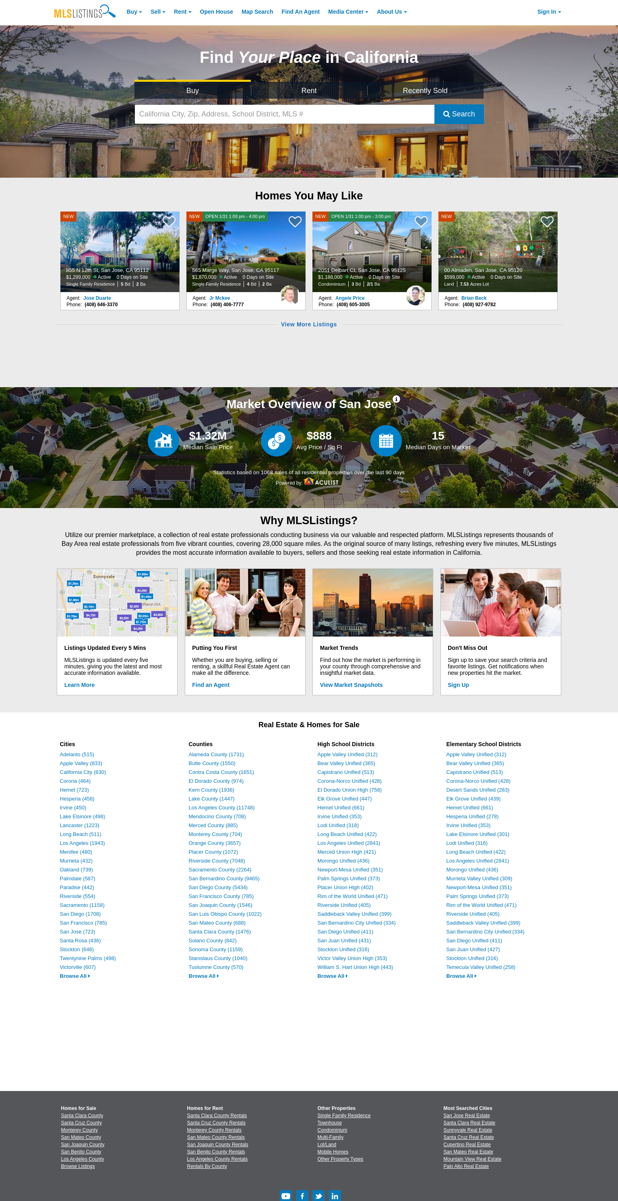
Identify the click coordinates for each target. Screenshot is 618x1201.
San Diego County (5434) (218, 887)
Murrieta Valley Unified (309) (479, 878)
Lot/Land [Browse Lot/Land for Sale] (327, 1144)
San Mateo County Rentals (216, 1137)
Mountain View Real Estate (473, 1159)
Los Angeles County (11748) (222, 808)
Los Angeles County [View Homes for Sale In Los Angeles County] (82, 1159)
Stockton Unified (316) (344, 949)
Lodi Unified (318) (338, 825)
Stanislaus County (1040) (218, 958)
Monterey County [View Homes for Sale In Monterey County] (79, 1130)
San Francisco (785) (83, 923)
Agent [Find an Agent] (301, 11)
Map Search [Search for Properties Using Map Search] (257, 11)
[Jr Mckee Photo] (290, 292)
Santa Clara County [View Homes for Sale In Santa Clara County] (82, 1115)
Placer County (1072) (213, 852)
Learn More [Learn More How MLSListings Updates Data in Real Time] (79, 685)
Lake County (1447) (212, 799)
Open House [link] (216, 11)
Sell (156, 11)
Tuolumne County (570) (216, 967)
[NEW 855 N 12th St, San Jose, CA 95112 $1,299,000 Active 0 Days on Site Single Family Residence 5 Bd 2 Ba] (120, 252)
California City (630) (83, 772)
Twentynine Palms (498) (88, 958)
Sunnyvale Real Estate (468, 1130)
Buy (132, 11)
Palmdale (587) (77, 878)
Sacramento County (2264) (220, 870)
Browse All (75, 976)
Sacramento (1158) (82, 905)
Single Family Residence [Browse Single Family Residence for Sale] (344, 1115)
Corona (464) (75, 781)
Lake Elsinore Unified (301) (478, 834)
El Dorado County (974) (216, 781)
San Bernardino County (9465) (224, 878)
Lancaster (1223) (79, 825)
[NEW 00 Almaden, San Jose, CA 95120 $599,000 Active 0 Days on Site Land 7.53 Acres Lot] (498, 252)
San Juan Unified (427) (473, 949)
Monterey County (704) (215, 834)
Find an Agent (210, 685)
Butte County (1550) (212, 763)
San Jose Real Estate (467, 1115)
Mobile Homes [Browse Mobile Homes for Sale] (333, 1152)
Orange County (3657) (215, 843)
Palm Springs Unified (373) (349, 878)
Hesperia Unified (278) (472, 816)
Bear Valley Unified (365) (347, 763)
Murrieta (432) (76, 861)
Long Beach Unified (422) (347, 834)
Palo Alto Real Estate (466, 1166)
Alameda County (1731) (216, 754)
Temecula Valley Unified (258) (481, 967)
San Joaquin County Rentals (217, 1144)
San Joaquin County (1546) (220, 905)
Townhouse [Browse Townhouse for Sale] (330, 1123)
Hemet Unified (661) (341, 808)
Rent (180, 11)
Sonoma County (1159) (216, 949)
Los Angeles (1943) (82, 843)
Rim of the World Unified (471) (353, 896)
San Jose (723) (77, 932)
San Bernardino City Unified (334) (357, 923)
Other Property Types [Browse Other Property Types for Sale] (341, 1159)
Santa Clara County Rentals (217, 1115)
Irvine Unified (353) (340, 816)
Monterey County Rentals (214, 1130)
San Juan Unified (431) (344, 941)
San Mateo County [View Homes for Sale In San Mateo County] (81, 1137)
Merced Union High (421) (347, 852)
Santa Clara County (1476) (220, 932)
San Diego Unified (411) (346, 932)
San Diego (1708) (80, 914)
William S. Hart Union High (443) (355, 967)
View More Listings (309, 324)
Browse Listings (78, 1166)
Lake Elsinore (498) (82, 816)
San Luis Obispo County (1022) (225, 914)
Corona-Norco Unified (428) (350, 781)
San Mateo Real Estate (468, 1152)
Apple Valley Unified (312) (348, 754)
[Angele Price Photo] (416, 292)
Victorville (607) (78, 967)
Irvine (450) (73, 808)
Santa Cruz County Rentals (216, 1123)
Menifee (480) (76, 852)
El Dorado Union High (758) (350, 790)
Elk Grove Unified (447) (345, 799)
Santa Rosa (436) (80, 941)
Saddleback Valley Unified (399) (355, 914)
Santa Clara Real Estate (470, 1123)
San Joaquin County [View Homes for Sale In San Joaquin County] (83, 1144)
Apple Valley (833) (81, 763)
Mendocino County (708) (217, 816)
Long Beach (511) (80, 834)
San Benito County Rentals (216, 1152)
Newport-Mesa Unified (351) (350, 870)
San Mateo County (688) (217, 923)
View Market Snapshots (351, 685)
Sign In (546, 11)
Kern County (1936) (211, 790)
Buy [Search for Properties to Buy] (192, 91)
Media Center (346, 11)
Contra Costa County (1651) (221, 772)
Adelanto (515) (77, 754)
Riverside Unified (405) (344, 905)
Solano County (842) (213, 941)
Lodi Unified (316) (467, 843)
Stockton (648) (77, 949)
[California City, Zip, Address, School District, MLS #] (284, 114)
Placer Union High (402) (346, 887)
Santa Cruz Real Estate (469, 1137)
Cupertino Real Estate (467, 1144)
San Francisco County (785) (221, 896)
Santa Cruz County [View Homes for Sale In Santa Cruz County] (81, 1123)
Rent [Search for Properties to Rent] (308, 91)
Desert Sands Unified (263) (478, 790)
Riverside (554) (77, 896)
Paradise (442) (77, 887)
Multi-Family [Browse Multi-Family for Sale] (331, 1137)
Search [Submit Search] (459, 114)
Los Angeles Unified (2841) (349, 843)
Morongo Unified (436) (344, 861)
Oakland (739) (76, 870)
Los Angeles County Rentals (217, 1159)
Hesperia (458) (77, 799)
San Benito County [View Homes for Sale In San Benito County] (81, 1152)
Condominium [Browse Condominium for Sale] (332, 1130)
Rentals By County (207, 1166)
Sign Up (458, 685)
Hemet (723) (74, 790)
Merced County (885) (213, 825)
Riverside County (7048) (217, 861)
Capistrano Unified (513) (346, 772)
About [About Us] (389, 11)
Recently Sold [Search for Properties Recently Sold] (425, 91)
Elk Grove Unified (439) (473, 799)
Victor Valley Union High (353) (352, 958)
